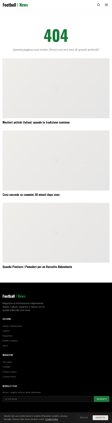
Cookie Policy (9, 376)
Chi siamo (7, 362)
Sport (5, 345)
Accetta (100, 418)
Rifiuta (84, 418)
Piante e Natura (10, 340)
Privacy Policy (10, 372)
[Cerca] (98, 5)
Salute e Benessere (12, 326)
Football (15, 4)
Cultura (6, 331)
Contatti (6, 367)
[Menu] (106, 5)
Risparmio (7, 336)
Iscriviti (102, 399)
